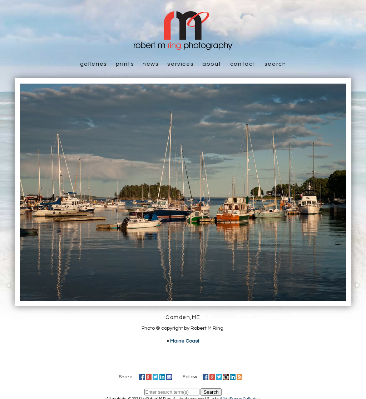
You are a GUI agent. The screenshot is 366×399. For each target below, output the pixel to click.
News (151, 64)
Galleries (93, 64)
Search (275, 64)
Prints (125, 64)
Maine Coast (184, 341)
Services (180, 64)
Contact (243, 64)
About (212, 64)
